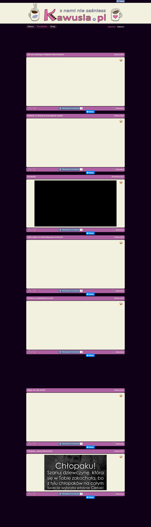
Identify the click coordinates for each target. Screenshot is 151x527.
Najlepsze (120, 27)
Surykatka (31, 177)
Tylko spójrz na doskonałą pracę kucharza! (45, 237)
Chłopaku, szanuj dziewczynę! (39, 451)
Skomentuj (118, 108)
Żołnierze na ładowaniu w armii (40, 298)
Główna (30, 27)
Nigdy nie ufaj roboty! (36, 390)
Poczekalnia (42, 27)
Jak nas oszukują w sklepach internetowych (45, 54)
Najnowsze (112, 27)
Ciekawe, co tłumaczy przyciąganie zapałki (45, 116)
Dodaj (52, 27)
